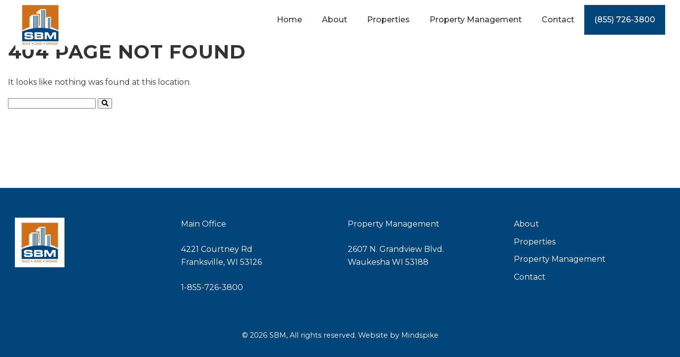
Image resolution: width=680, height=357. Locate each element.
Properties (535, 241)
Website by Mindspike (398, 335)
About (526, 224)
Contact (530, 277)
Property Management (560, 259)
